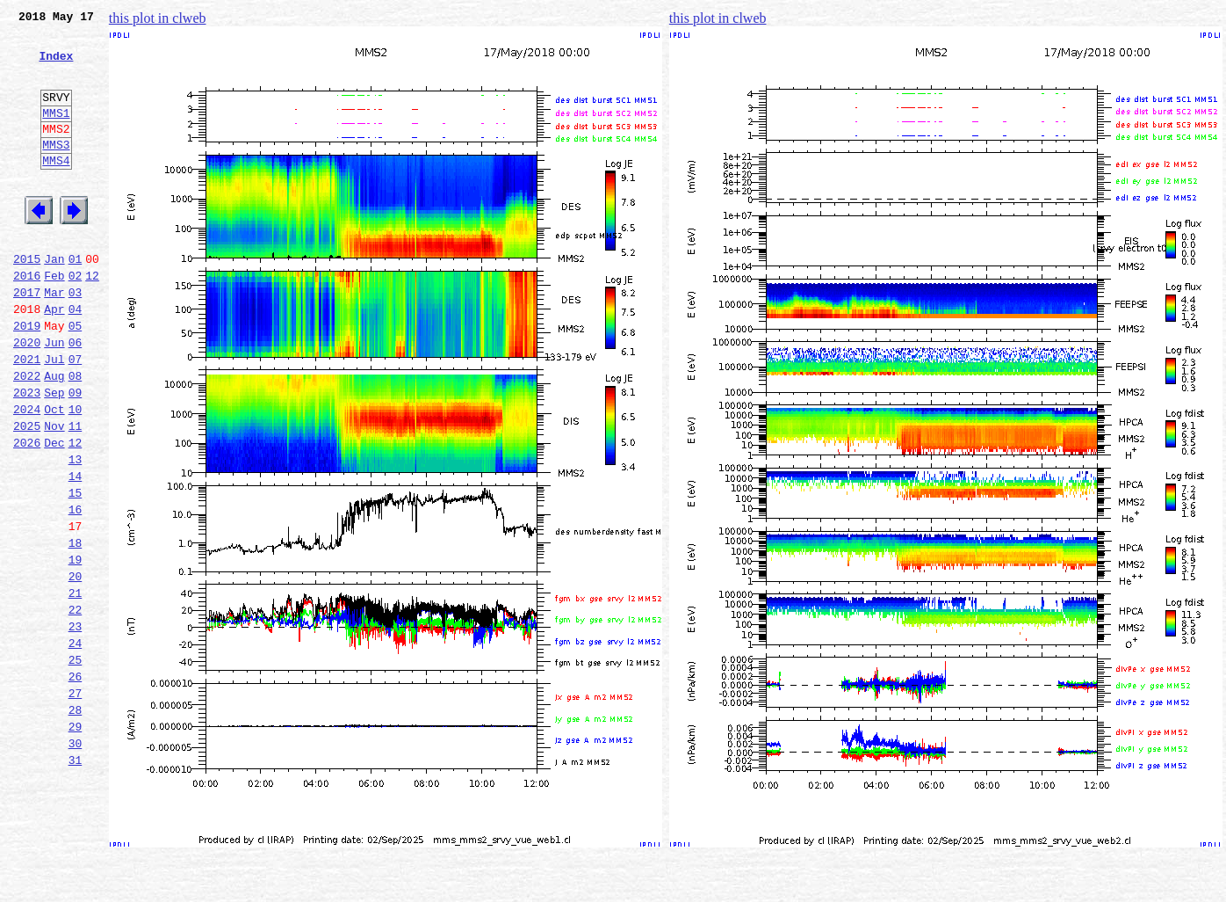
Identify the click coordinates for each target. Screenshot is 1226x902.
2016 (26, 320)
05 (76, 378)
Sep (54, 455)
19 (76, 649)
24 (76, 745)
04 (76, 359)
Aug (54, 436)
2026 (26, 513)
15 (76, 571)
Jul (54, 417)
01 (76, 301)
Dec (54, 513)
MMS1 (55, 134)
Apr (54, 359)
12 (92, 320)
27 (76, 803)
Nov (54, 494)
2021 (26, 417)
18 (76, 629)
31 (76, 881)
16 (76, 591)
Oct (54, 475)
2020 (26, 397)
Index (56, 66)
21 (76, 687)
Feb (54, 320)
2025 (26, 494)
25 (76, 765)
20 (76, 668)
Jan (54, 301)
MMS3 (55, 170)
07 (76, 417)
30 (76, 861)
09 (76, 455)
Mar (54, 339)
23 (76, 726)
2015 (26, 301)
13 (76, 533)
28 (76, 823)
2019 (26, 378)
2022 (26, 436)
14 (76, 552)
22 (76, 707)
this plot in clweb (157, 18)
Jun (54, 397)
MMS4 (55, 189)
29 (76, 842)
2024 (26, 475)
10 (76, 475)
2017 (26, 339)
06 (76, 397)
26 (76, 784)
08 (76, 436)
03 (76, 339)
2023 (26, 455)
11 (76, 494)
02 (76, 320)
